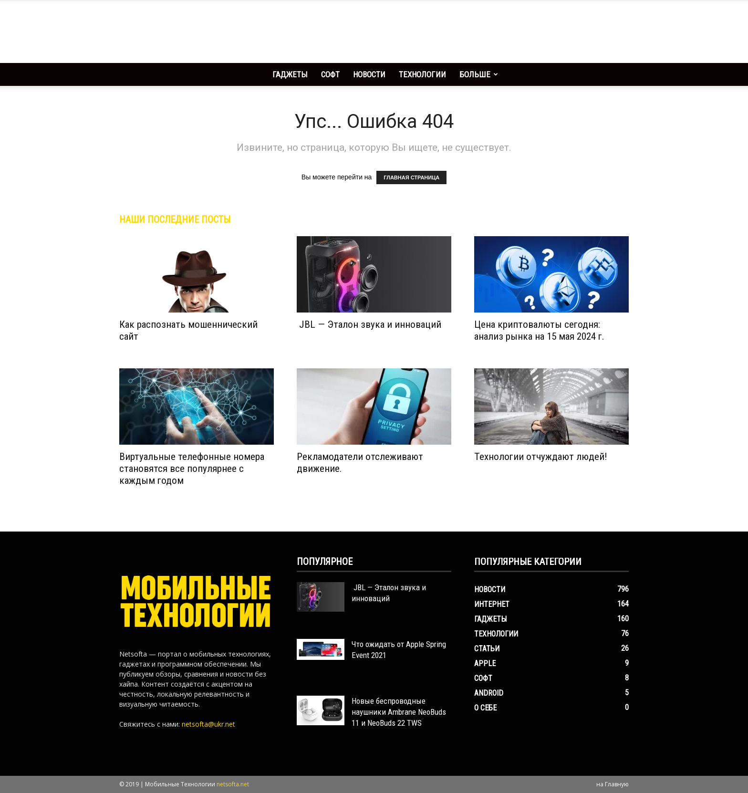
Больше (478, 74)
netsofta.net (233, 784)
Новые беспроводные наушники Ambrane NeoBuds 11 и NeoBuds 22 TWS (399, 712)
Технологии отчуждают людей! (540, 456)
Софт (330, 74)
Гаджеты (290, 74)
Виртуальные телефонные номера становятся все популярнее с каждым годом (191, 468)
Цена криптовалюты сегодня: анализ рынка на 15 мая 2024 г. (539, 330)
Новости (369, 74)
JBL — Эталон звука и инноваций (369, 324)
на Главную (612, 784)
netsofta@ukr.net (208, 724)
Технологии (422, 74)
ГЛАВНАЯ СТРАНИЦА (411, 177)
